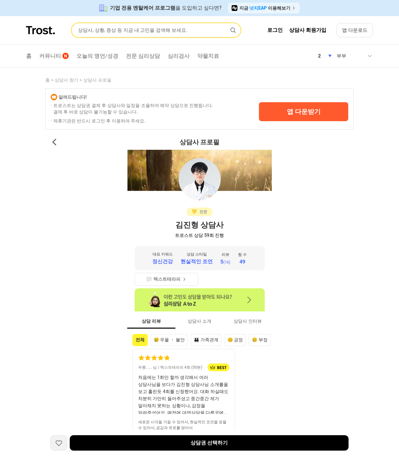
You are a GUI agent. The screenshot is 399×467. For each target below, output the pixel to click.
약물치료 (208, 56)
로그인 (275, 30)
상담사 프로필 (97, 80)
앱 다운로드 (355, 30)
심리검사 (179, 56)
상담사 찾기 (66, 80)
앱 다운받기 (304, 111)
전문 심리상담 (143, 56)
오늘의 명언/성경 (97, 56)
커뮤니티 (54, 56)
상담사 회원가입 (307, 30)
